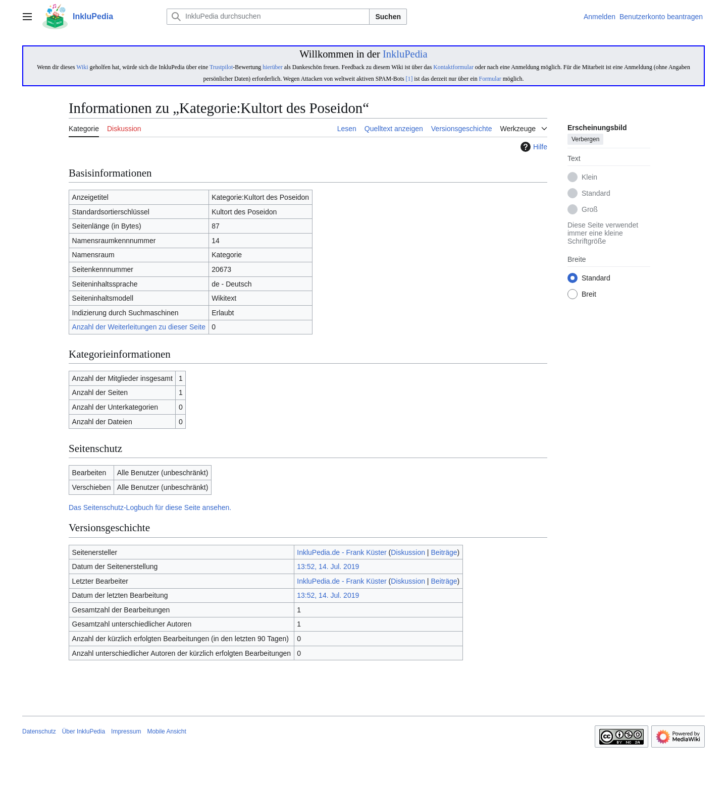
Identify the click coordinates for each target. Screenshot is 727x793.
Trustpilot (221, 67)
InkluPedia (405, 54)
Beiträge (444, 552)
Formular (490, 78)
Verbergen (585, 139)
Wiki (82, 67)
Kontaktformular (453, 67)
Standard (596, 194)
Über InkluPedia (83, 731)
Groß (590, 210)
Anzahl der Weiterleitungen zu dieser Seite (138, 327)
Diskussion (408, 552)
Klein (589, 178)
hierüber (272, 67)
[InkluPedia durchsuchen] (268, 17)
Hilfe (532, 147)
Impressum (126, 731)
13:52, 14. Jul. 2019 (328, 566)
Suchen (388, 17)
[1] (409, 78)
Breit (589, 295)
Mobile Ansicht (166, 731)
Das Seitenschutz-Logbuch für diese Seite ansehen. (150, 507)
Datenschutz (39, 731)
